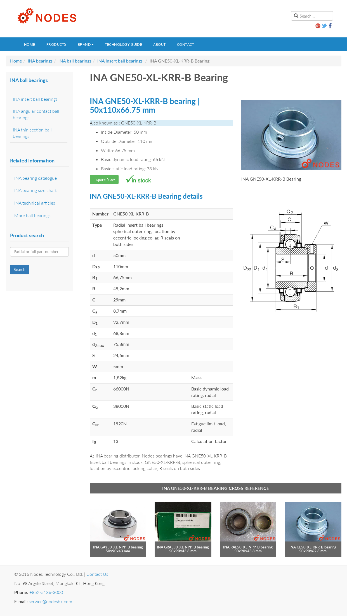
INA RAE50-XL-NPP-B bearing (248, 547)
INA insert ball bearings (120, 60)
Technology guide (123, 44)
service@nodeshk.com (50, 601)
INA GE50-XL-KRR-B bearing (312, 547)
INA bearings (40, 60)
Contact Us (97, 574)
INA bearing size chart (35, 190)
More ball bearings (32, 215)
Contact (185, 44)
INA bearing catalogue (35, 178)
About (159, 44)
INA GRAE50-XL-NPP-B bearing (183, 547)
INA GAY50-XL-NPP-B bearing (118, 547)
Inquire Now (104, 179)
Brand (86, 44)
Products (56, 44)
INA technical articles (34, 202)
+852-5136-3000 (46, 592)
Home (29, 44)
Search (19, 269)
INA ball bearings (74, 60)
